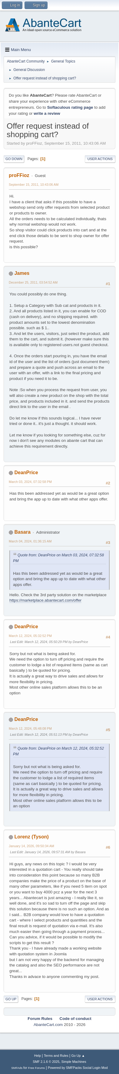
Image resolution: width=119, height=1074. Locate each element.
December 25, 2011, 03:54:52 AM (33, 282)
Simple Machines (73, 1061)
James (21, 273)
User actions (100, 159)
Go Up (10, 999)
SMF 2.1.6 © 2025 (46, 1061)
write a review (47, 113)
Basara (22, 532)
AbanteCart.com (48, 1024)
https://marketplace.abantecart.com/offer (45, 600)
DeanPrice (26, 472)
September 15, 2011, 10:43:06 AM (33, 184)
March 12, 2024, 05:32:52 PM (30, 636)
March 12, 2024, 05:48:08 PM (30, 728)
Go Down (13, 159)
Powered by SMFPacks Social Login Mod (78, 1067)
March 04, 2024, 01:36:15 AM (30, 541)
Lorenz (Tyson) (31, 836)
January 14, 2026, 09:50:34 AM (31, 846)
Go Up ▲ (78, 1055)
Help (37, 1055)
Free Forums (36, 1067)
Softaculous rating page (70, 107)
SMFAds (16, 1067)
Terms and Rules (56, 1055)
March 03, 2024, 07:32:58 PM (30, 482)
